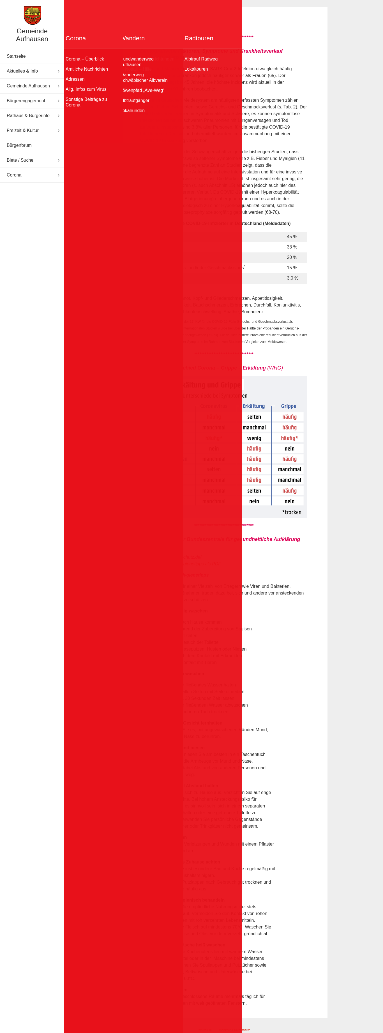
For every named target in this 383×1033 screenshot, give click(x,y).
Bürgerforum (19, 145)
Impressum (204, 1030)
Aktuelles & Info (22, 71)
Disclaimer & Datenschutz (234, 1030)
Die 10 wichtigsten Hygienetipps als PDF (180, 563)
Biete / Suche (20, 160)
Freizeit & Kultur (23, 130)
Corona (14, 175)
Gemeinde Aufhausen (32, 35)
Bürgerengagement (26, 100)
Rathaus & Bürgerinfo (28, 115)
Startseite (16, 56)
